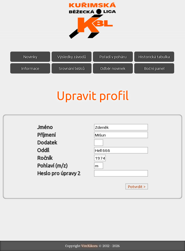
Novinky (30, 56)
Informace (30, 68)
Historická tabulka (154, 56)
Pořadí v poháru (113, 56)
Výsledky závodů (71, 56)
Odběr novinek (112, 68)
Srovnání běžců (72, 68)
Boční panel (154, 68)
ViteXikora (89, 246)
